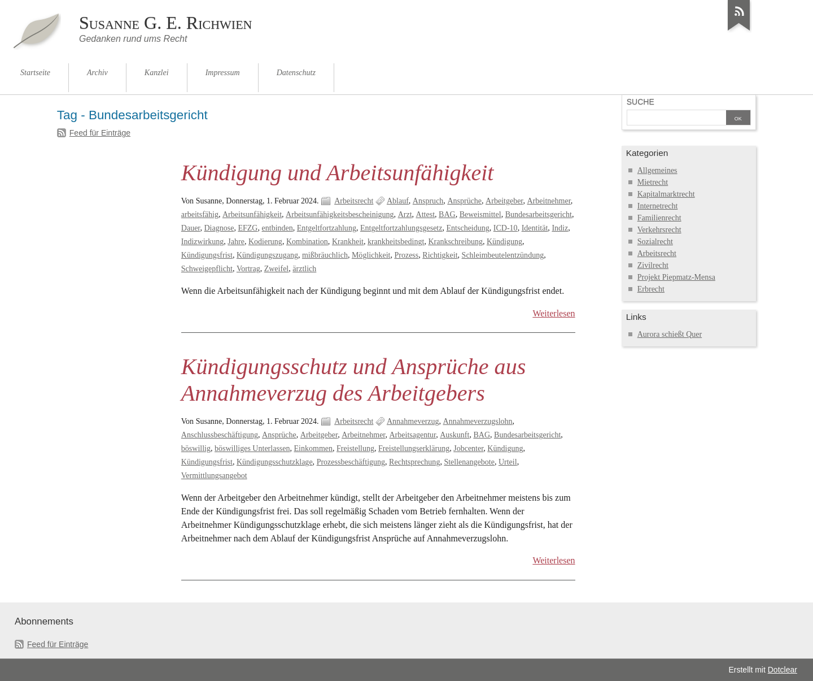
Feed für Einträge (99, 132)
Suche (640, 101)
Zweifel (276, 268)
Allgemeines (657, 170)
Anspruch (428, 201)
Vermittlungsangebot (214, 475)
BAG (447, 214)
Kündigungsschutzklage (275, 462)
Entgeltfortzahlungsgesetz (401, 228)
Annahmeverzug (413, 421)
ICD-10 (505, 228)
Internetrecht (657, 206)
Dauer (190, 228)
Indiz (560, 228)
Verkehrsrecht (659, 229)
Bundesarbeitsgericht (538, 214)
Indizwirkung (202, 241)
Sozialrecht (655, 241)
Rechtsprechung (414, 462)
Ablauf (398, 201)
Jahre (236, 241)
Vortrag (248, 268)
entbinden (277, 228)
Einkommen (313, 448)
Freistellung (355, 448)
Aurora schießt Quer (669, 334)
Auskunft (454, 435)
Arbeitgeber (504, 201)
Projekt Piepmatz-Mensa (676, 277)
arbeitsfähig (199, 214)
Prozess (406, 255)
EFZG (247, 228)
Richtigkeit (439, 255)
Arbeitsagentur (412, 435)
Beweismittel (480, 214)
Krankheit (348, 241)
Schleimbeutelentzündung (503, 255)
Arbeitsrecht (353, 201)
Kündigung (504, 241)
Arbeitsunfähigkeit (252, 214)
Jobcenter (468, 448)
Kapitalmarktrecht (666, 194)
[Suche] (676, 118)
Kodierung (265, 241)
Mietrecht (652, 182)
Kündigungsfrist (207, 255)
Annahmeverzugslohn (478, 421)
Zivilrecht (652, 265)
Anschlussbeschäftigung (219, 435)
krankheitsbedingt (396, 241)
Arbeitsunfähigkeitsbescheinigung (340, 214)
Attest (425, 214)
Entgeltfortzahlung (326, 228)
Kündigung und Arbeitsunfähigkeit (337, 172)
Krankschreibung (455, 241)
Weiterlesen (553, 313)
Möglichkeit (371, 255)
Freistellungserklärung (413, 448)
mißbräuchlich (325, 255)
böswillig (196, 448)
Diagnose (219, 228)
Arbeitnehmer (549, 201)
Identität (535, 228)
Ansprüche (464, 201)
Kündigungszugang (267, 255)
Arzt (405, 214)
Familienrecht (659, 218)
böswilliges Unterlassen (252, 448)
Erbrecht (651, 289)
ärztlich (304, 268)
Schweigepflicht (207, 268)
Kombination (307, 241)
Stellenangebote (469, 462)
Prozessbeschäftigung (351, 462)
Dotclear (782, 669)
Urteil (508, 462)
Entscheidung (468, 228)
